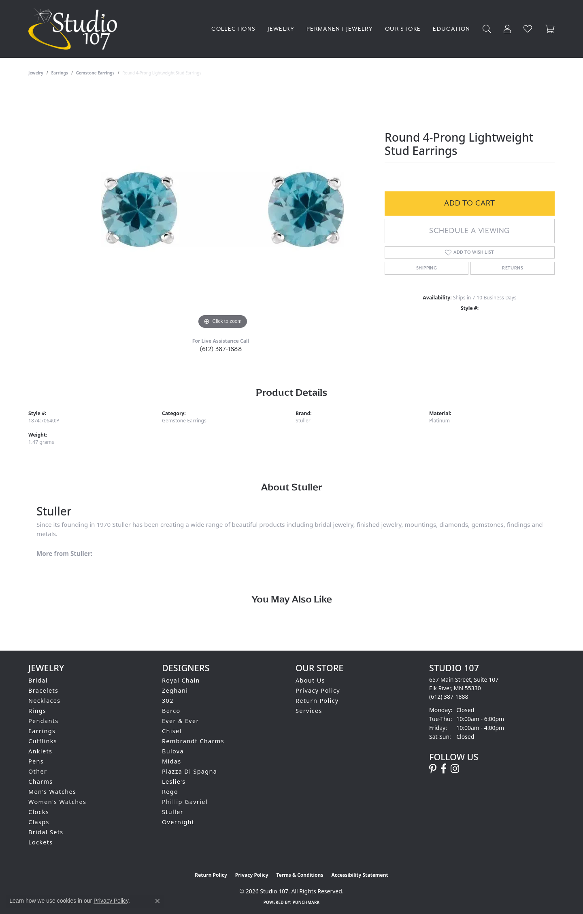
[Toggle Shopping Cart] (550, 29)
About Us (310, 680)
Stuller (303, 420)
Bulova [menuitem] (173, 751)
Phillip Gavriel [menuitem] (185, 802)
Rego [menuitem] (170, 791)
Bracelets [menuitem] (43, 690)
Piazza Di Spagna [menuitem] (189, 771)
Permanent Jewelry (339, 29)
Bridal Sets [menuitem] (45, 832)
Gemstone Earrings (95, 73)
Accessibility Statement (359, 875)
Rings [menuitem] (37, 711)
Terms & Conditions (300, 875)
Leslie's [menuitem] (174, 781)
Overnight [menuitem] (178, 822)
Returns (512, 268)
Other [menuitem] (37, 771)
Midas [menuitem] (171, 761)
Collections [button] (233, 29)
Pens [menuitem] (36, 761)
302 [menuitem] (168, 700)
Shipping (426, 268)
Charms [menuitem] (40, 781)
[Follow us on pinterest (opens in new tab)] (432, 769)
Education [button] (451, 29)
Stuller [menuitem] (172, 812)
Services (309, 711)
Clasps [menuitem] (38, 822)
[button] (487, 29)
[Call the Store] (448, 696)
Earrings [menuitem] (41, 731)
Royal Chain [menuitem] (181, 680)
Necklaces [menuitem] (44, 700)
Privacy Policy (318, 690)
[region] (222, 209)
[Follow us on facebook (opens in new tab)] (443, 769)
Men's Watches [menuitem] (52, 791)
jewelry (35, 73)
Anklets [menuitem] (40, 751)
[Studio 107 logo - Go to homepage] (74, 29)
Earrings (59, 73)
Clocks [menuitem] (38, 812)
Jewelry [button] (281, 29)
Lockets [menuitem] (40, 842)
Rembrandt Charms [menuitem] (193, 741)
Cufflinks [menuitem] (42, 741)
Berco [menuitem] (171, 711)
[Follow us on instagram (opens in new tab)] (455, 769)
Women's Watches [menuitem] (57, 802)
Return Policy (317, 700)
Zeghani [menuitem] (175, 690)
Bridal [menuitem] (38, 680)
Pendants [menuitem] (43, 721)
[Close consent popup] (157, 901)
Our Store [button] (403, 29)
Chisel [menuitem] (172, 731)
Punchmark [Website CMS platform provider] (306, 902)
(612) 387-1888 (221, 349)
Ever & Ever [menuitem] (180, 721)
